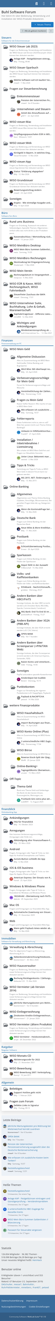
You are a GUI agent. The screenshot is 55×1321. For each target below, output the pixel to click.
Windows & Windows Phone (27, 886)
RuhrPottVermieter (10, 1287)
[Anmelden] (44, 3)
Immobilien (8, 938)
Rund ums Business (22, 221)
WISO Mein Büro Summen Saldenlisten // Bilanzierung (33, 249)
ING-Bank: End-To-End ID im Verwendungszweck (36, 611)
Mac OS (14, 905)
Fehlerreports (25, 418)
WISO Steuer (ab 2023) (24, 46)
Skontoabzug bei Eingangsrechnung (32, 262)
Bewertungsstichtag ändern (28, 190)
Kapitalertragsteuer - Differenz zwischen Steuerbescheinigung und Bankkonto (33, 314)
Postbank (23, 536)
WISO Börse (24, 750)
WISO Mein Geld (20, 349)
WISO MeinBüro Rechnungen (28, 258)
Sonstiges (16, 198)
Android (15, 849)
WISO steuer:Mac (20, 121)
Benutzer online (11, 1269)
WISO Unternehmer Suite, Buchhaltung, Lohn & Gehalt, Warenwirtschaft (27, 306)
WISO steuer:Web (21, 143)
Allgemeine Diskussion (31, 356)
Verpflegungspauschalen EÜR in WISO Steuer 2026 (33, 134)
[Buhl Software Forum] (1, 4)
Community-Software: (27, 1316)
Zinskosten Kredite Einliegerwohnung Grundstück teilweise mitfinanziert (33, 1015)
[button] (51, 31)
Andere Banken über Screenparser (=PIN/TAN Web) (32, 646)
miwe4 (10, 1153)
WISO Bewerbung (21, 1068)
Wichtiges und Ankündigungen (27, 324)
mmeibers (26, 1287)
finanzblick (8, 809)
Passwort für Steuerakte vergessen (25, 1230)
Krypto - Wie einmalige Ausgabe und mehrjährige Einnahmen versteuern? (33, 202)
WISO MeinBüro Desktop (25, 245)
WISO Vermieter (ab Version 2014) (27, 988)
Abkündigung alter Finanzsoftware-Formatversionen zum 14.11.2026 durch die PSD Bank (33, 840)
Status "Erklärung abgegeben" (29, 171)
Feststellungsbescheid (19, 1168)
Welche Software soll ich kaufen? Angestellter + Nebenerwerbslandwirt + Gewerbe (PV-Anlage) (33, 80)
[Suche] (36, 4)
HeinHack (37, 1260)
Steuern (6, 37)
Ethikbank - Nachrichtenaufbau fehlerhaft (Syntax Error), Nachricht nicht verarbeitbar (36, 587)
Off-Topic (15, 779)
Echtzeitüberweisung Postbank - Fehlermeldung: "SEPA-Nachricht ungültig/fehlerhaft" (36, 546)
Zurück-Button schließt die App (29, 859)
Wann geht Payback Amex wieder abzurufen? (33, 928)
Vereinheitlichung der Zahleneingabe (36, 391)
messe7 (17, 1284)
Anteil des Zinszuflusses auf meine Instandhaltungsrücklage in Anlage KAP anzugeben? (36, 113)
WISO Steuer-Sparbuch (24, 67)
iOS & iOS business (21, 867)
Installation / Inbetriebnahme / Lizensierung (28, 443)
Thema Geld (24, 786)
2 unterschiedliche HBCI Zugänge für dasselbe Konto (36, 741)
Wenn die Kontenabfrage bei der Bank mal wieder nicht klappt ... (36, 509)
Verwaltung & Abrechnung (26, 947)
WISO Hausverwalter (23, 965)
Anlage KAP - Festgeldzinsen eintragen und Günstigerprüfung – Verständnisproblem (33, 58)
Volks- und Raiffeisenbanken (28, 575)
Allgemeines (24, 494)
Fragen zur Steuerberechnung (28, 88)
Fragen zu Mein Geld (30, 400)
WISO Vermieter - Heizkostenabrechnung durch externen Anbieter (33, 1036)
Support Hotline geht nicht (27, 1092)
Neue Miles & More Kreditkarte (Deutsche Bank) (36, 527)
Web (12, 921)
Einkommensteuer (28, 96)
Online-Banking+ (27, 766)
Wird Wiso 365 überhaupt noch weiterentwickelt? (36, 369)
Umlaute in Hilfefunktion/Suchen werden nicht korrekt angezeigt (36, 431)
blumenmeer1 (13, 1132)
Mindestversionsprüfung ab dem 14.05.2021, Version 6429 (36, 330)
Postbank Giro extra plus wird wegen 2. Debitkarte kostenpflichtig (36, 798)
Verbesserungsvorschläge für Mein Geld (33, 379)
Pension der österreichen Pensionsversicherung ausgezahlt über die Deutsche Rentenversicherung (36, 100)
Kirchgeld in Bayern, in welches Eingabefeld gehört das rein (33, 152)
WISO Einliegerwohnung (25, 1011)
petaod (45, 1287)
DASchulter (6, 1284)
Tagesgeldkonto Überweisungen (36, 770)
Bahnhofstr (28, 1284)
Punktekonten (25, 686)
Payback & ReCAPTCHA (32, 696)
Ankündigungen (19, 817)
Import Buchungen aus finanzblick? (36, 722)
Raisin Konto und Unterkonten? (36, 661)
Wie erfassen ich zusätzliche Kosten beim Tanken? (36, 409)
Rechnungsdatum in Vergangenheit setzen (33, 274)
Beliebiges (16, 1088)
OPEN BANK (27, 633)
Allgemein (7, 1082)
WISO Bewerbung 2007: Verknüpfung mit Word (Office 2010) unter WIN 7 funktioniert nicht (33, 1072)
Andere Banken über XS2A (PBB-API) (33, 622)
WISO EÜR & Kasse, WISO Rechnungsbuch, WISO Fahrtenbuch (25, 287)
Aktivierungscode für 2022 (27, 1059)
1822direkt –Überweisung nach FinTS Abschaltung (33, 896)
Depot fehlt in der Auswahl (34, 565)
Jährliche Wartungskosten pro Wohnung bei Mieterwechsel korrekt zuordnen (33, 1002)
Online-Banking (19, 486)
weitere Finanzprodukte (25, 705)
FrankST (36, 1287)
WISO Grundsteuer (21, 180)
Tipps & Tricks (25, 465)
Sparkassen (24, 555)
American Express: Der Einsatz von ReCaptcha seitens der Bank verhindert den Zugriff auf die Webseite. (33, 877)
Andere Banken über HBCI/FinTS (30, 597)
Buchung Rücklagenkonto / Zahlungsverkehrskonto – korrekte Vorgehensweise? (33, 978)
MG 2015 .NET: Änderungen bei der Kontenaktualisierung (36, 477)
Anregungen (17, 830)
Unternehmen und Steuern (33, 109)
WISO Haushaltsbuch (30, 713)
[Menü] (51, 4)
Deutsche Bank (26, 518)
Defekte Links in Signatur (26, 1105)
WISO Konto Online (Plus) (33, 731)
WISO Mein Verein (21, 270)
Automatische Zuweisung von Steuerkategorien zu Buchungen (33, 912)
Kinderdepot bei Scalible (33, 677)
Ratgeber (7, 1047)
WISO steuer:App (20, 161)
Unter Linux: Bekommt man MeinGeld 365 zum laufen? (36, 456)
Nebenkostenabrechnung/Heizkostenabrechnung (33, 957)
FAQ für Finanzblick (23, 821)
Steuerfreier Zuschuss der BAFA (29, 294)
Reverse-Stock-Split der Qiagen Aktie (36, 757)
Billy (9, 1139)
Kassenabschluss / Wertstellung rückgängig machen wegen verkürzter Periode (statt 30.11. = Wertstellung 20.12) (33, 236)
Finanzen (7, 340)
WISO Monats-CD (20, 1055)
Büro (4, 213)
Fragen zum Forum (21, 1101)
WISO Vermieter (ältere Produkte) (31, 1024)
